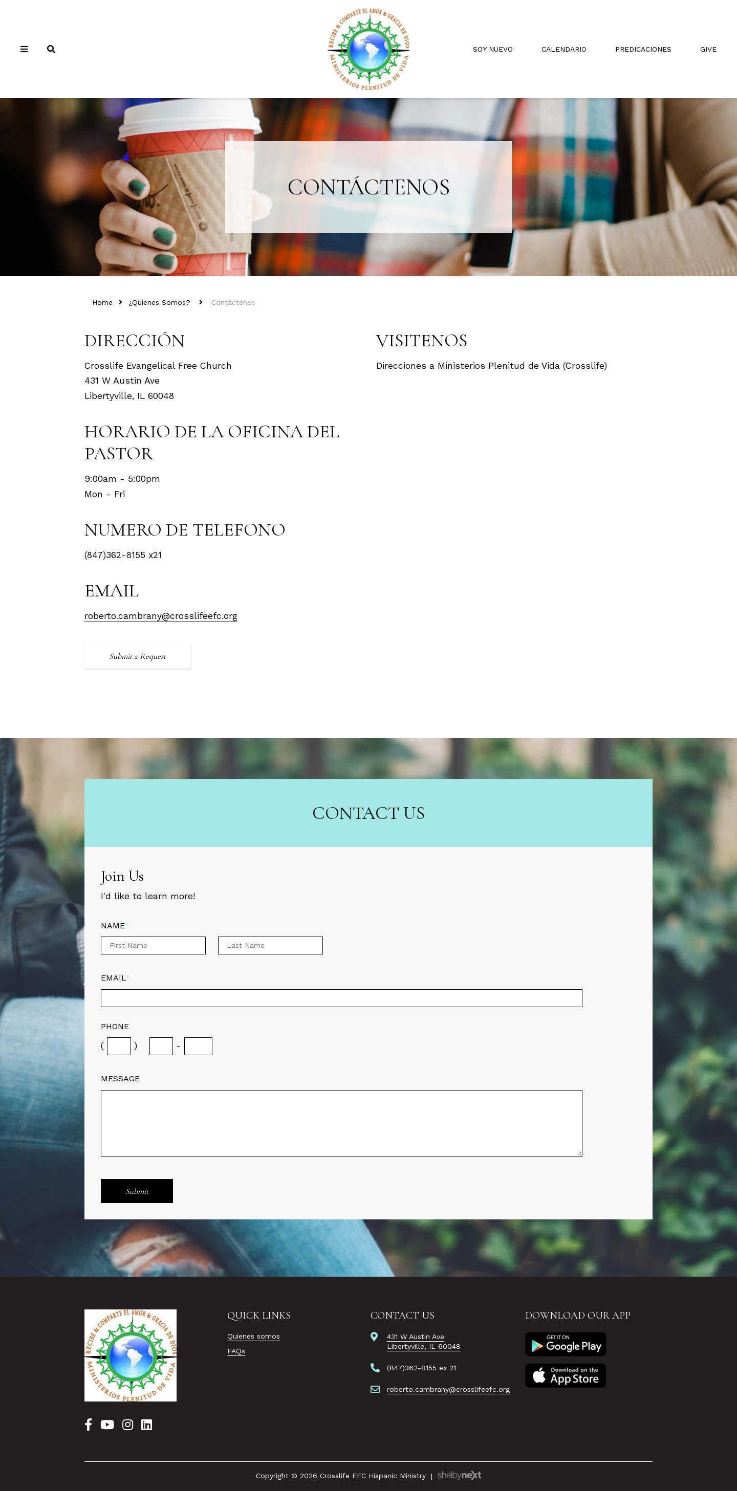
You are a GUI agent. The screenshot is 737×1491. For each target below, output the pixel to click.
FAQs (236, 1351)
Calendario (564, 49)
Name (115, 925)
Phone (115, 1026)
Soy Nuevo (493, 49)
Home (102, 302)
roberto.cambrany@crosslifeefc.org (160, 616)
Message (120, 1078)
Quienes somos (253, 1336)
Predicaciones (643, 49)
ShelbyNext (459, 1476)
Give (708, 49)
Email (115, 978)
